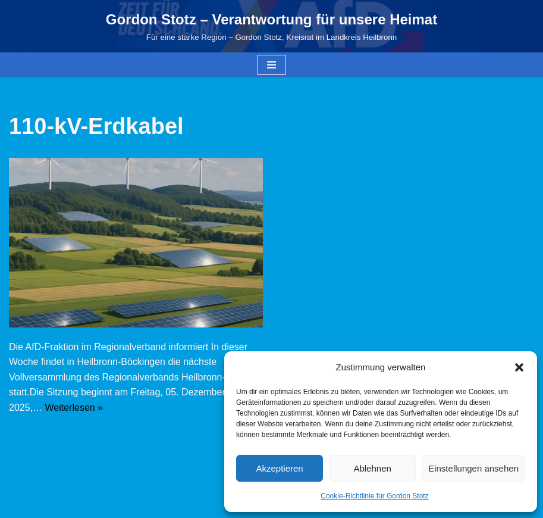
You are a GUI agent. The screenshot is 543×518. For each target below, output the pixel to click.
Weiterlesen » (74, 407)
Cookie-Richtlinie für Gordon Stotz (374, 496)
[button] (519, 367)
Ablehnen (372, 468)
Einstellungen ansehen (473, 468)
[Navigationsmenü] (271, 65)
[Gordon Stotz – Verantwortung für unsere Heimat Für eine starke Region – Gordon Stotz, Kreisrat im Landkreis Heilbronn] (271, 26)
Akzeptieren (279, 468)
